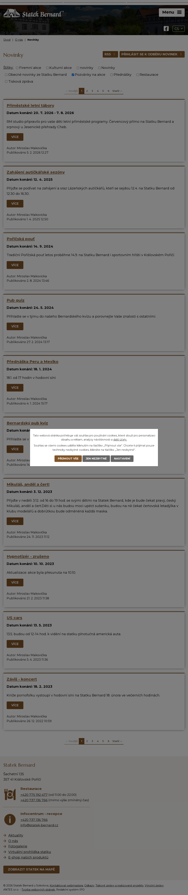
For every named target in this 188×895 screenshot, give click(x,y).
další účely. (120, 439)
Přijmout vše (68, 458)
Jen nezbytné (96, 458)
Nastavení (122, 458)
